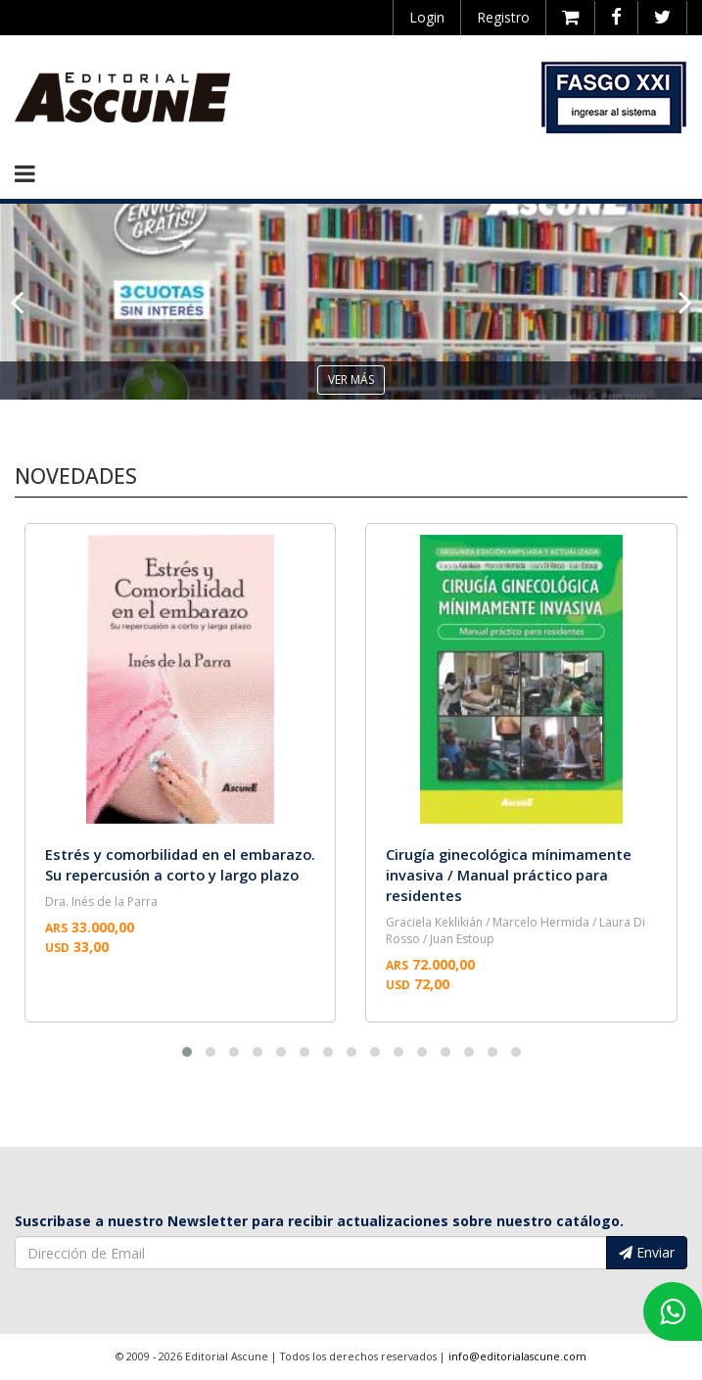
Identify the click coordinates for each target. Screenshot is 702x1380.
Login (427, 17)
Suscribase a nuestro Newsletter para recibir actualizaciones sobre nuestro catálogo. (319, 1221)
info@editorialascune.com (517, 1356)
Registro (503, 17)
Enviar (647, 1252)
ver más (351, 379)
